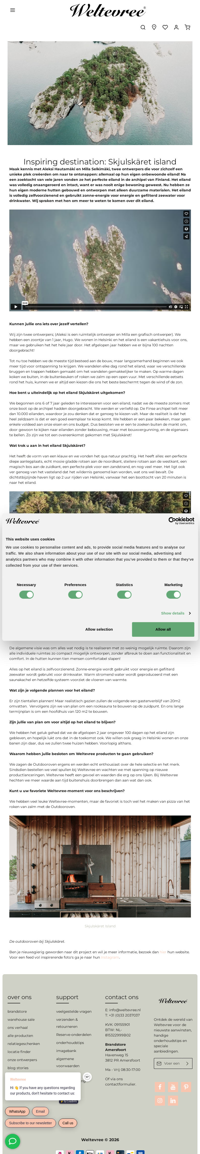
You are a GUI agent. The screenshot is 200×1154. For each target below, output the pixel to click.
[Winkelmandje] (187, 10)
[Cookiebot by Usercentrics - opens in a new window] (172, 521)
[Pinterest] (186, 1078)
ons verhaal (18, 1018)
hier (163, 938)
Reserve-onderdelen (73, 1025)
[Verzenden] (187, 1054)
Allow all (163, 629)
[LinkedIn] (173, 1091)
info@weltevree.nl (125, 1000)
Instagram (110, 943)
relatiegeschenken (24, 1034)
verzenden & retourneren (67, 1014)
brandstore (17, 1002)
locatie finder (19, 1042)
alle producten (20, 1026)
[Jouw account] (176, 10)
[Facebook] (160, 1078)
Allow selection (99, 629)
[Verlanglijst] (165, 10)
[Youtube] (173, 1078)
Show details (173, 613)
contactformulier (120, 1075)
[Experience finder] (154, 10)
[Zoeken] (143, 10)
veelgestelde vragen (74, 1002)
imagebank (66, 1041)
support (67, 987)
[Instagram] (160, 1091)
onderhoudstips (70, 1033)
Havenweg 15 (116, 1045)
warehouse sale (21, 1010)
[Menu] (13, 10)
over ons (20, 987)
